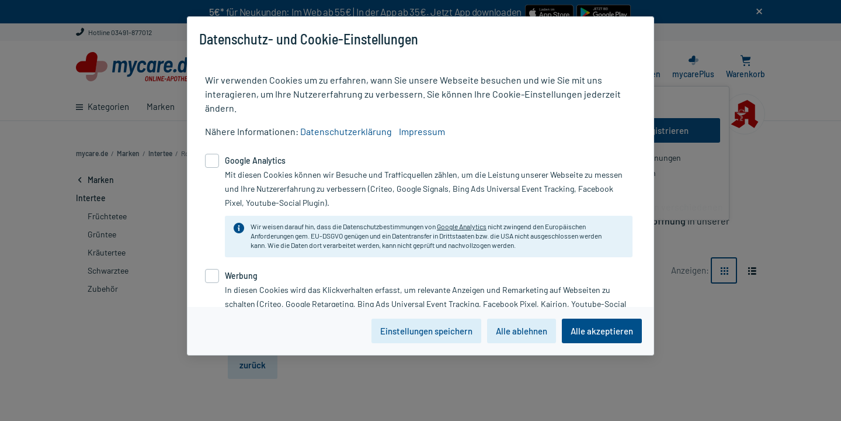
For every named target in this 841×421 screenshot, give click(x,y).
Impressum (422, 131)
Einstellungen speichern (426, 331)
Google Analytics (461, 226)
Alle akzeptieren (602, 331)
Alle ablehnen (521, 331)
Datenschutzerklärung (346, 131)
